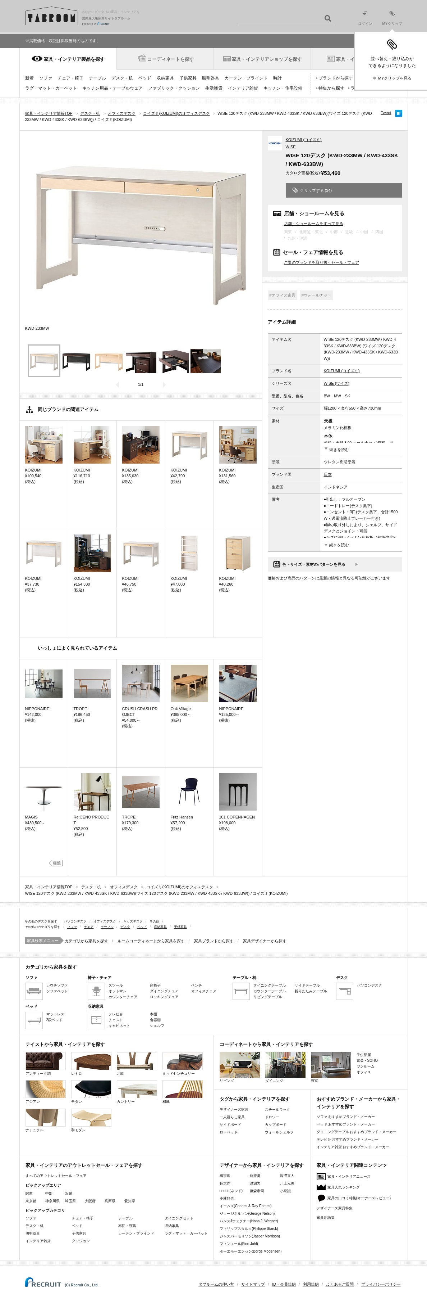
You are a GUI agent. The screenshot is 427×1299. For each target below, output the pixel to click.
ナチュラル (46, 1120)
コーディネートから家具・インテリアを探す (266, 1044)
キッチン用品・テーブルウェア (112, 88)
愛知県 (129, 1201)
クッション (81, 1241)
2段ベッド (54, 1020)
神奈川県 (52, 1201)
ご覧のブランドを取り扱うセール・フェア (321, 262)
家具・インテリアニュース (349, 1176)
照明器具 (210, 78)
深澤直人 (287, 1176)
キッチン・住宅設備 (282, 88)
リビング (240, 1067)
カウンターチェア (123, 997)
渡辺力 (255, 1183)
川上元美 (287, 1183)
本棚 (153, 1014)
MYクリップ (392, 18)
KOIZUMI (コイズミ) (304, 139)
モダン (91, 1092)
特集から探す (331, 88)
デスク (125, 927)
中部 (48, 1193)
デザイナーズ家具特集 (335, 1208)
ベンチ (196, 985)
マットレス (55, 1014)
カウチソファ (57, 985)
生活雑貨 (213, 88)
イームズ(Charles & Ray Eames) (246, 1206)
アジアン (46, 1092)
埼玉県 (70, 1201)
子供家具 (188, 78)
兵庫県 (110, 1201)
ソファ (45, 78)
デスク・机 (122, 78)
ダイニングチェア (164, 991)
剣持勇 (255, 1176)
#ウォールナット (316, 295)
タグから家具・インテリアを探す (255, 1099)
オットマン (118, 991)
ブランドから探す (335, 78)
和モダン (91, 1120)
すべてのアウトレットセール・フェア (56, 1176)
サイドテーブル (307, 985)
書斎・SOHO (367, 1061)
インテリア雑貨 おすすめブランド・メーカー (353, 1147)
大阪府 (90, 1201)
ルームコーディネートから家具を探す (151, 941)
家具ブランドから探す (214, 941)
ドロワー (272, 1117)
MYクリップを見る (395, 78)
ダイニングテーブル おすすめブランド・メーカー (357, 1132)
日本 (328, 474)
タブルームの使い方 (216, 1284)
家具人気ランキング (343, 1187)
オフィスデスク (104, 921)
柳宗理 (225, 1176)
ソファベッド (57, 991)
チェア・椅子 (70, 78)
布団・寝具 (127, 1226)
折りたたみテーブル (311, 991)
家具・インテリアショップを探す (267, 59)
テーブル (97, 78)
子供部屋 (364, 1055)
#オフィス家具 (282, 295)
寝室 (331, 1067)
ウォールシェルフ (279, 1132)
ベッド (144, 78)
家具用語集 (326, 1217)
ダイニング (285, 1067)
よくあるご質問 (340, 1284)
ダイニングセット (179, 1218)
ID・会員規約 (284, 1284)
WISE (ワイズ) (337, 383)
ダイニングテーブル (269, 985)
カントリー (137, 1092)
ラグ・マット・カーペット (51, 88)
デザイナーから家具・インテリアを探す (262, 1165)
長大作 (225, 1183)
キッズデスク (133, 921)
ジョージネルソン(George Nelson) (247, 1213)
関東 (29, 1193)
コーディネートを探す (170, 59)
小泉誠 (285, 1191)
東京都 (31, 1201)
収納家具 (165, 78)
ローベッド (229, 1132)
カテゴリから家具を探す (86, 941)
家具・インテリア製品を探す (74, 59)
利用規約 (311, 1284)
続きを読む (339, 449)
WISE (291, 147)
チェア (88, 927)
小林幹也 (227, 1198)
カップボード (275, 1125)
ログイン (365, 19)
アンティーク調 (46, 1063)
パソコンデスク (75, 921)
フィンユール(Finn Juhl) (239, 1244)
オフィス (364, 1072)
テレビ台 (116, 1014)
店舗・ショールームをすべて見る (313, 223)
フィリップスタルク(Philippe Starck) (249, 1229)
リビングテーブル (267, 997)
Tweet (386, 112)
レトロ (91, 1063)
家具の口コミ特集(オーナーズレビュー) (359, 1198)
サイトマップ (253, 1284)
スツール (116, 985)
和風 (182, 1092)
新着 (29, 78)
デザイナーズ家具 (234, 1109)
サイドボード (230, 1125)
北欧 (137, 1063)
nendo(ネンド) (231, 1191)
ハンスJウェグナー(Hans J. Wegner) (249, 1221)
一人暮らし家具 (232, 1117)
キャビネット (119, 1026)
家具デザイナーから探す (264, 941)
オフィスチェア (203, 991)
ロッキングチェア (164, 997)
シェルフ (157, 1026)
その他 (154, 921)
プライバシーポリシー (381, 1284)
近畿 (68, 1193)
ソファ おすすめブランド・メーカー (346, 1117)
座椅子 (155, 985)
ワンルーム (366, 1066)
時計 (277, 78)
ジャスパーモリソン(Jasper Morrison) (250, 1236)
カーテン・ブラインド (246, 78)
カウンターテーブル (269, 991)
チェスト (116, 1020)
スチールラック (277, 1109)
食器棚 (155, 1020)
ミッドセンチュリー (182, 1063)
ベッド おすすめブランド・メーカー (346, 1124)
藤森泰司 (257, 1191)
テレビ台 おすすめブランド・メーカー (348, 1139)
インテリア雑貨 (243, 88)
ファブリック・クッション (174, 88)
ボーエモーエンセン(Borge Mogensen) (251, 1251)
